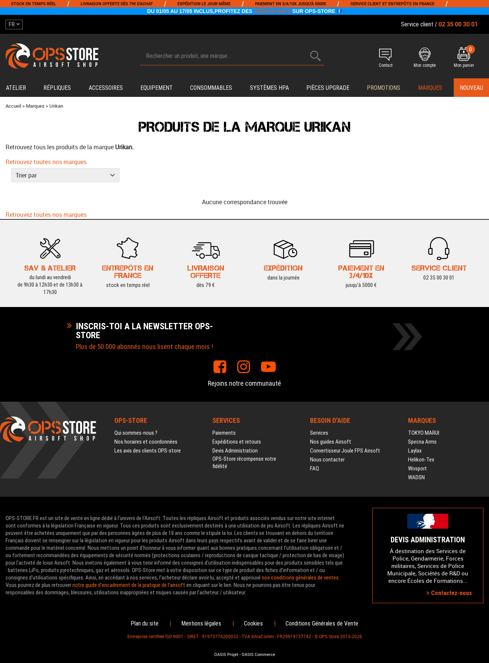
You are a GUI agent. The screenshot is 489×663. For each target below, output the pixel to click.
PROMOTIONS (383, 87)
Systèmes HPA (269, 87)
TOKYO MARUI (423, 433)
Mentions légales (201, 623)
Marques (430, 87)
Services (319, 433)
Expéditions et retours (236, 441)
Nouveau (471, 87)
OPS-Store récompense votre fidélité (244, 462)
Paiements (224, 433)
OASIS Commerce (258, 654)
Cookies (253, 623)
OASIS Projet (226, 654)
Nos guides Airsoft (330, 441)
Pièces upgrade (327, 87)
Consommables (211, 87)
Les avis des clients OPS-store (147, 450)
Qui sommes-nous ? (135, 433)
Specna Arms (422, 441)
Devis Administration (235, 450)
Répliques (57, 87)
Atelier (16, 87)
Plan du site (145, 623)
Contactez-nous (449, 593)
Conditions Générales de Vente (322, 623)
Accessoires (106, 87)
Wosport (417, 468)
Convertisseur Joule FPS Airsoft (345, 450)
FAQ (314, 468)
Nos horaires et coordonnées (145, 441)
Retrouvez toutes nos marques (46, 162)
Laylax (415, 450)
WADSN (416, 477)
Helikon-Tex (421, 459)
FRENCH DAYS (272, 11)
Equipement (156, 87)
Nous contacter (327, 459)
